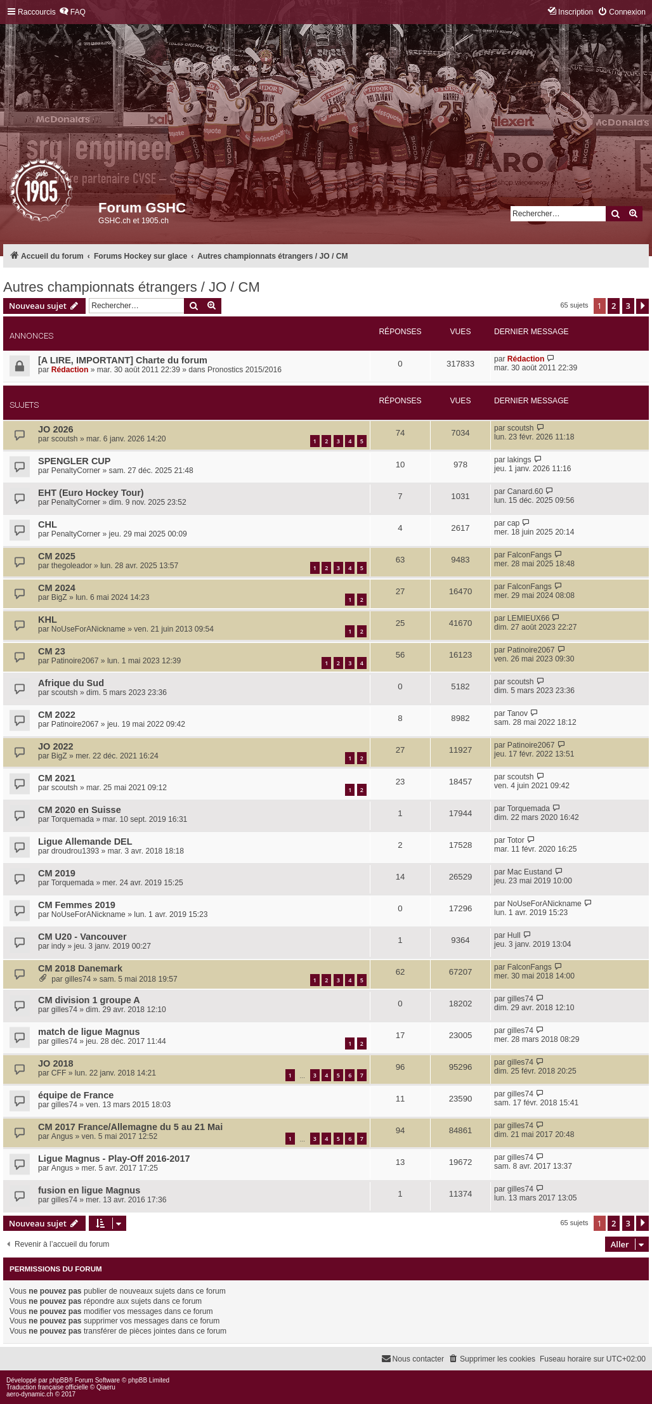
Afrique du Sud (71, 683)
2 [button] (613, 305)
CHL (47, 524)
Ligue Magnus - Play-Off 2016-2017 (114, 1159)
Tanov (517, 713)
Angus (62, 1136)
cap (513, 523)
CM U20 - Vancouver (82, 937)
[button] (642, 306)
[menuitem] (72, 12)
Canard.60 (525, 491)
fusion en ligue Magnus (89, 1190)
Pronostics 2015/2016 (244, 369)
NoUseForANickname (88, 629)
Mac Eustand (529, 872)
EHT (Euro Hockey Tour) (91, 493)
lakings (519, 459)
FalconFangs (529, 554)
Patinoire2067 (75, 660)
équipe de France (76, 1095)
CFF (59, 1073)
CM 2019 (56, 873)
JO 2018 (56, 1063)
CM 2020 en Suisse (79, 810)
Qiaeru (105, 1387)
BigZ (59, 597)
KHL (47, 619)
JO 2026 (56, 429)
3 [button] (628, 305)
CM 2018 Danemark (80, 968)
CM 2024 (56, 588)
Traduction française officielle (47, 1387)
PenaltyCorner (75, 470)
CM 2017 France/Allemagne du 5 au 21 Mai (130, 1127)
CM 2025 (56, 556)
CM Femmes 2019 (76, 905)
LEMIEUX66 (528, 618)
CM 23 (51, 651)
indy (58, 946)
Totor (516, 840)
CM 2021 (56, 778)
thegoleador (71, 565)
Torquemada (72, 819)
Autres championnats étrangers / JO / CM (131, 287)
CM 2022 (56, 715)
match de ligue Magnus (89, 1032)
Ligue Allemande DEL (85, 841)
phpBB (58, 1380)
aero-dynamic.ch (29, 1394)
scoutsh (64, 438)
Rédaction (69, 369)
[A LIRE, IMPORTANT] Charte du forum (122, 360)
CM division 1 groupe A (89, 1000)
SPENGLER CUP (74, 461)
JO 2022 (56, 746)
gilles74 (78, 979)
